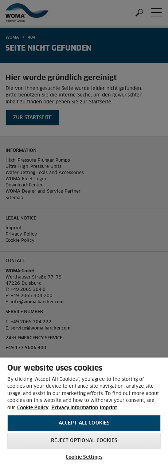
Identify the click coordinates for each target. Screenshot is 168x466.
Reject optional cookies (84, 440)
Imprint (108, 408)
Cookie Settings (84, 457)
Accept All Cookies (84, 423)
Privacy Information (74, 408)
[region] (84, 412)
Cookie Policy (32, 408)
